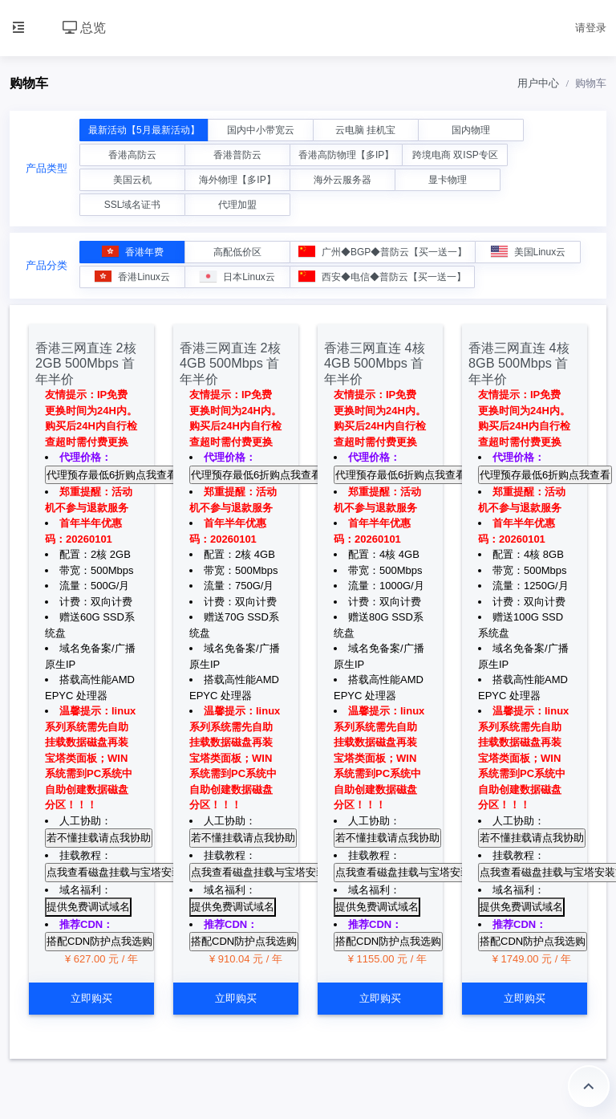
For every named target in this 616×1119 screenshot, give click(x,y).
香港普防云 (237, 155)
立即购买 (91, 998)
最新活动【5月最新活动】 (144, 130)
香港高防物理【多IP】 (346, 155)
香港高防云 (132, 155)
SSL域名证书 (132, 204)
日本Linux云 (237, 277)
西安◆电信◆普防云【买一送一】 (382, 277)
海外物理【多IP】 (237, 179)
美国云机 (132, 179)
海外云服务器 (342, 179)
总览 (84, 28)
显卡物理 (447, 179)
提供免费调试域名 (88, 907)
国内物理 (471, 130)
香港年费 (133, 252)
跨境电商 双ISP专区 (455, 155)
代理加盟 (237, 204)
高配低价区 (237, 252)
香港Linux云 (132, 277)
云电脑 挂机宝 (365, 130)
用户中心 (538, 83)
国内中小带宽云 (260, 130)
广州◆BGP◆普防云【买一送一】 (382, 252)
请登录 (590, 28)
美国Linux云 (528, 252)
